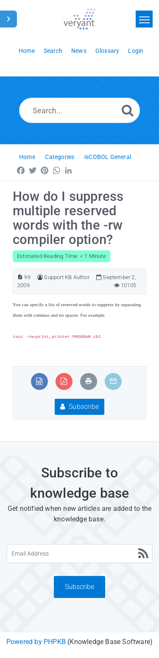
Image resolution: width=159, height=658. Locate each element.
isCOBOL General (107, 157)
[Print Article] (88, 381)
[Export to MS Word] (39, 381)
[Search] (127, 110)
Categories (59, 157)
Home (27, 157)
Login (135, 50)
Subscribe (79, 407)
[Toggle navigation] (144, 19)
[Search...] (79, 110)
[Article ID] (20, 277)
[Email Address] (79, 553)
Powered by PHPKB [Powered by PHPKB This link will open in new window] (36, 642)
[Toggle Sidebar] (8, 19)
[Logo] (79, 19)
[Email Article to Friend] (113, 381)
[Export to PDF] (64, 381)
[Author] (40, 277)
